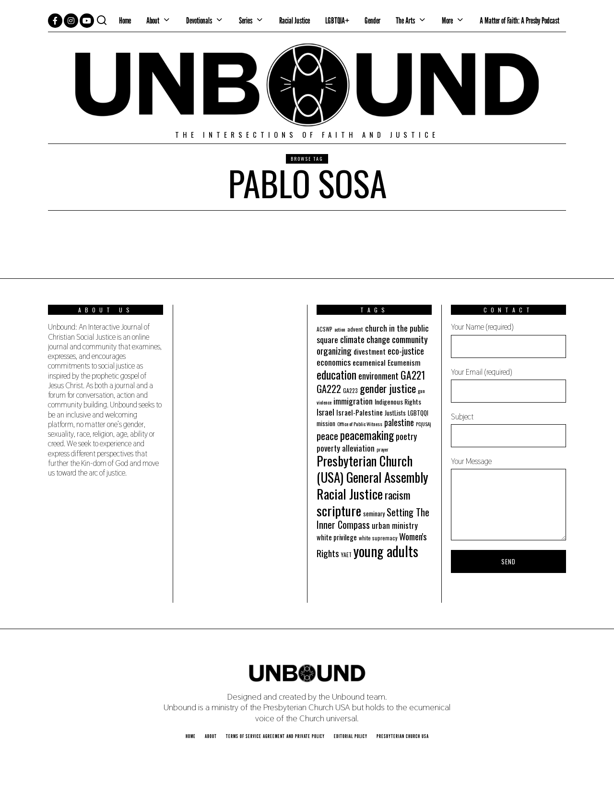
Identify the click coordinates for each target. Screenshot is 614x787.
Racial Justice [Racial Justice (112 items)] (350, 493)
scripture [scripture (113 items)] (339, 510)
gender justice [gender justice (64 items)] (388, 388)
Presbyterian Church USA (403, 736)
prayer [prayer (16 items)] (383, 449)
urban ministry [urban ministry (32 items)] (395, 525)
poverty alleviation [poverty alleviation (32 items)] (346, 448)
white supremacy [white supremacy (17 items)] (378, 538)
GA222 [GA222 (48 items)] (329, 389)
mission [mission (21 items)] (326, 423)
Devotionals (199, 20)
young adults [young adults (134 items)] (386, 550)
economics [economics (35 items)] (334, 362)
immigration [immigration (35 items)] (353, 400)
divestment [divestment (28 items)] (370, 351)
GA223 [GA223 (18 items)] (350, 390)
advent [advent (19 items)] (355, 329)
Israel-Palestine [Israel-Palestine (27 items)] (359, 412)
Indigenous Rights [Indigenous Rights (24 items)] (398, 401)
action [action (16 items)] (339, 329)
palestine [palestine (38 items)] (399, 422)
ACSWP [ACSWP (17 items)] (324, 329)
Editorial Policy (350, 736)
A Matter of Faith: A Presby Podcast (519, 20)
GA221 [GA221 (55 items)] (413, 374)
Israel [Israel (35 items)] (325, 411)
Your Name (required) (508, 340)
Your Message (508, 498)
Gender (372, 20)
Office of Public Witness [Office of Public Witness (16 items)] (359, 424)
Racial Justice (294, 20)
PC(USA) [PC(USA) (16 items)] (423, 424)
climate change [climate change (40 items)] (365, 339)
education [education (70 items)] (336, 374)
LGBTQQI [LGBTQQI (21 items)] (418, 412)
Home (125, 20)
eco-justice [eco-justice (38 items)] (406, 350)
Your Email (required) (508, 385)
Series (245, 20)
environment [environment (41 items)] (378, 375)
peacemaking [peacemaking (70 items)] (367, 435)
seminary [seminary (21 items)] (374, 513)
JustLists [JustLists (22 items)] (395, 412)
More (447, 20)
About (152, 20)
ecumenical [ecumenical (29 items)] (369, 362)
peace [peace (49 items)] (327, 436)
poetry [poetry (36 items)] (406, 436)
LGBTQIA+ (337, 20)
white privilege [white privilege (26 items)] (337, 537)
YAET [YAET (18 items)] (346, 554)
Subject (508, 429)
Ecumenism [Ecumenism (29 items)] (404, 362)
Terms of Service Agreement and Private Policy (275, 736)
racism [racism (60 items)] (398, 494)
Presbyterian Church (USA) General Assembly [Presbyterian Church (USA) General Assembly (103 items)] (372, 469)
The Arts (405, 20)
